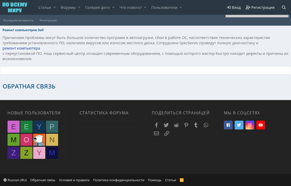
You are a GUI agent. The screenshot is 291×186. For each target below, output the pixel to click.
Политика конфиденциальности (118, 180)
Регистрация (48, 20)
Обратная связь (42, 180)
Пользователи (164, 7)
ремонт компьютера (21, 48)
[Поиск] (283, 7)
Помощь (154, 180)
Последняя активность (18, 20)
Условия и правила (74, 180)
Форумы (68, 7)
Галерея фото (97, 7)
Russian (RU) (15, 180)
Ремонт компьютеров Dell (23, 30)
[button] (54, 7)
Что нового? (130, 7)
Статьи (44, 7)
